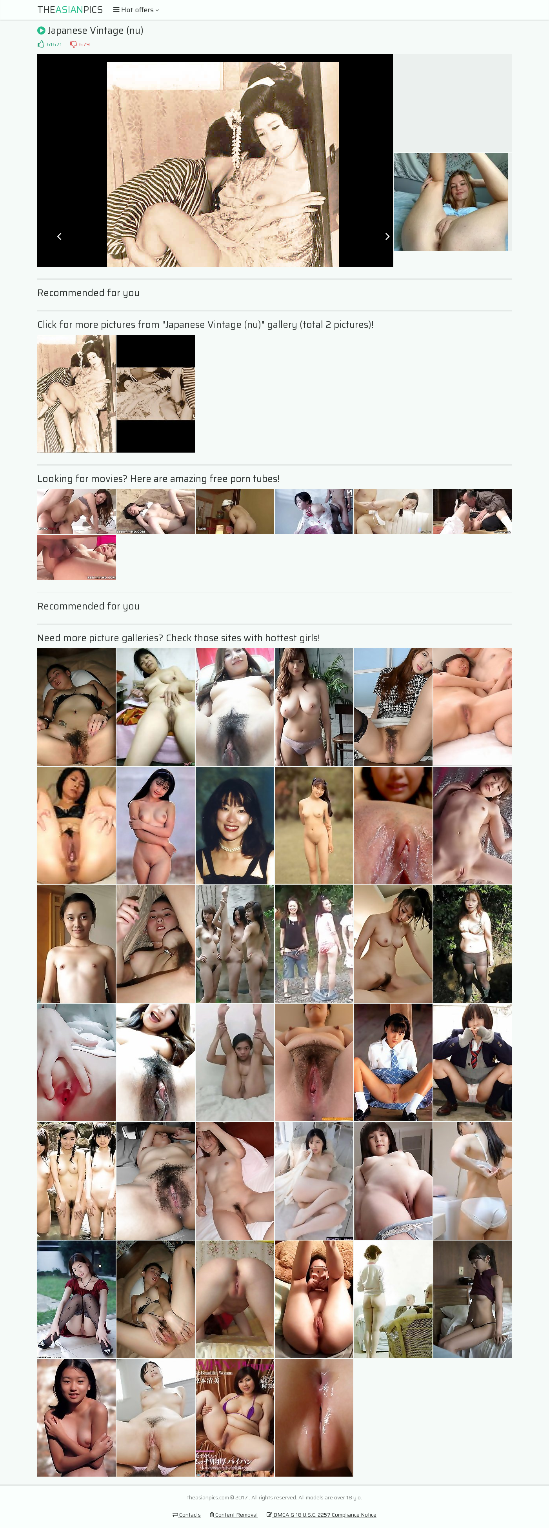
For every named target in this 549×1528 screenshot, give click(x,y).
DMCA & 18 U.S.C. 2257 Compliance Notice (321, 1514)
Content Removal (234, 1514)
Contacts (187, 1514)
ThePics (70, 9)
